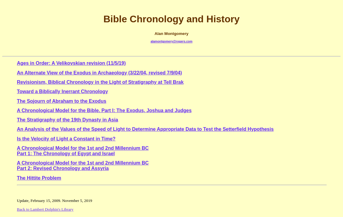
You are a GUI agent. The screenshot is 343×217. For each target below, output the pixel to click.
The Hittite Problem (39, 178)
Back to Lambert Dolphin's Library (45, 209)
